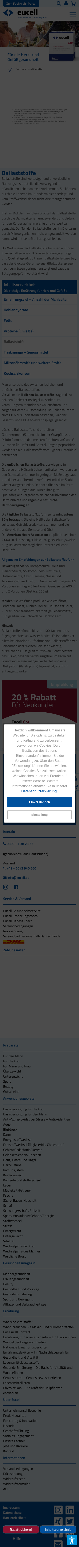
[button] (39, 815)
